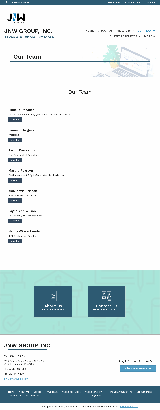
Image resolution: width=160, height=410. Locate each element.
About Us (105, 30)
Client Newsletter (94, 391)
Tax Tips (12, 395)
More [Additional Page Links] (148, 36)
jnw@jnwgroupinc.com (16, 378)
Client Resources (123, 36)
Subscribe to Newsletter (138, 368)
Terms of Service (129, 406)
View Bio (15, 119)
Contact (140, 391)
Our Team (145, 30)
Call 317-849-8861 (17, 2)
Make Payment (132, 2)
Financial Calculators (120, 391)
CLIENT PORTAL (113, 2)
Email (151, 2)
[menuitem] (89, 30)
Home (89, 30)
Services (124, 30)
